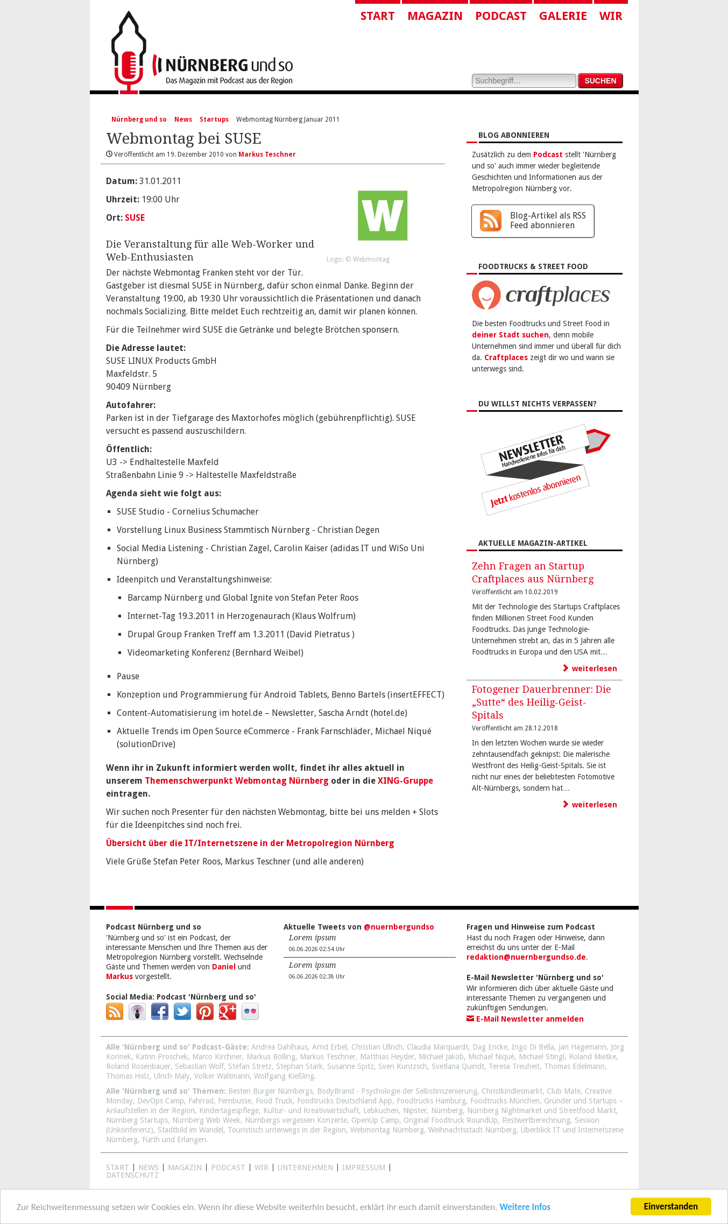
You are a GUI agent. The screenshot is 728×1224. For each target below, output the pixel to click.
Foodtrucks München (505, 1100)
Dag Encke (489, 1047)
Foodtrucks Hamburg (431, 1100)
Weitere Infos (524, 1208)
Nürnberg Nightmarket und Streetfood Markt (541, 1110)
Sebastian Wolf (199, 1066)
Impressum (363, 1167)
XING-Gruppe (405, 781)
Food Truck (274, 1100)
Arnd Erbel (329, 1047)
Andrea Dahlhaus (279, 1047)
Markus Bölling (270, 1056)
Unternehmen (305, 1167)
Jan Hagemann (582, 1047)
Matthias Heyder (387, 1056)
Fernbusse (234, 1100)
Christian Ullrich (376, 1047)
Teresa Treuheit (514, 1066)
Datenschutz (132, 1175)
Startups (214, 119)
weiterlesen (589, 668)
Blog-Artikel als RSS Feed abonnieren (548, 220)
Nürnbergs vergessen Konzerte (296, 1120)
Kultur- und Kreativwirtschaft (311, 1110)
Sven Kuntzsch (402, 1066)
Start (378, 16)
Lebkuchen (381, 1110)
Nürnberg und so (139, 119)
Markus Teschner (328, 1056)
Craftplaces (506, 357)
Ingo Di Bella (533, 1047)
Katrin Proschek (162, 1056)
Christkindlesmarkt (512, 1091)
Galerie (563, 16)
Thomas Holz (128, 1076)
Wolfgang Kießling (284, 1076)
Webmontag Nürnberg (387, 1129)
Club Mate (564, 1091)
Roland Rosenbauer (138, 1066)
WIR (261, 1167)
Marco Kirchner (217, 1056)
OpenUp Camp (375, 1120)
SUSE (135, 218)
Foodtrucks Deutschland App (344, 1100)
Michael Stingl (541, 1056)
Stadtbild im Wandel (190, 1129)
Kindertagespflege (229, 1110)
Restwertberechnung (536, 1120)
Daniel (224, 966)
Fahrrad (201, 1100)
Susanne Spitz (350, 1066)
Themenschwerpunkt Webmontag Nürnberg (237, 781)
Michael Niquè (491, 1056)
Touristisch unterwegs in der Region (287, 1129)
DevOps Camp (160, 1100)
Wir (611, 16)
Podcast (501, 16)
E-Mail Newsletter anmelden (525, 1019)
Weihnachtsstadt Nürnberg (472, 1129)
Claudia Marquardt (437, 1047)
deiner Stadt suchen (510, 334)
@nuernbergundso (399, 927)
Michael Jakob (441, 1056)
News (183, 119)
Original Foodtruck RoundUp (451, 1120)
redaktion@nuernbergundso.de (526, 957)
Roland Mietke (592, 1056)
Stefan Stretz (250, 1066)
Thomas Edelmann (574, 1066)
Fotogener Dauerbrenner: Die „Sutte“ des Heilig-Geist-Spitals (541, 702)
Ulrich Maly (172, 1076)
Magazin (435, 16)
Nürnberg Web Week (206, 1120)
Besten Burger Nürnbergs (270, 1091)
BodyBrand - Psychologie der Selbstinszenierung (397, 1091)
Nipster (415, 1110)
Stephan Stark (299, 1066)
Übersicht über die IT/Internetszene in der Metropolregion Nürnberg (250, 843)
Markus (119, 976)
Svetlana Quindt (458, 1066)
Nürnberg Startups (137, 1120)
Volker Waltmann (222, 1076)
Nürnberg (447, 1110)
